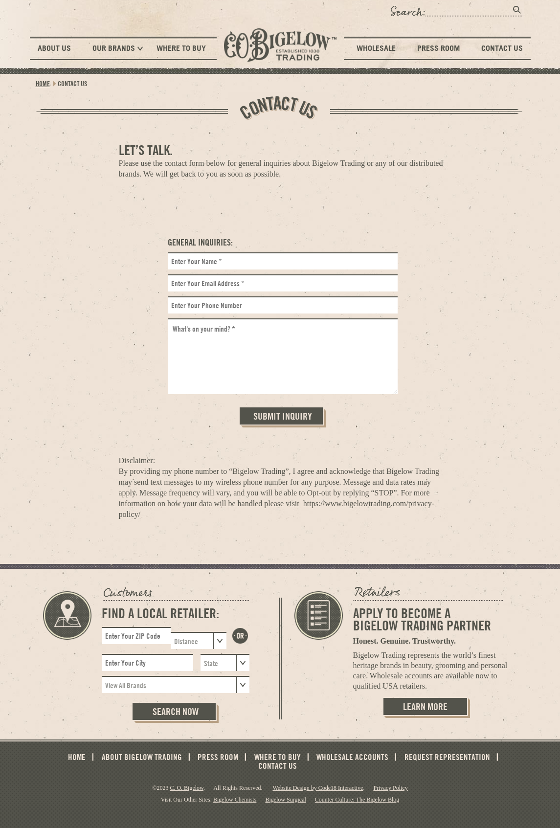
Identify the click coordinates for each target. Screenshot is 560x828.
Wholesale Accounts (352, 757)
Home (43, 83)
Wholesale (376, 48)
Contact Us (502, 48)
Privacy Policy (390, 787)
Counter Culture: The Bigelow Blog (357, 799)
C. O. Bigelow (186, 787)
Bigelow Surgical (285, 799)
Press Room (438, 48)
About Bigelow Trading (142, 757)
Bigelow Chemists (234, 799)
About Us (54, 48)
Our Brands (117, 48)
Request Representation (447, 757)
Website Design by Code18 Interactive (317, 787)
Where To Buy (181, 48)
